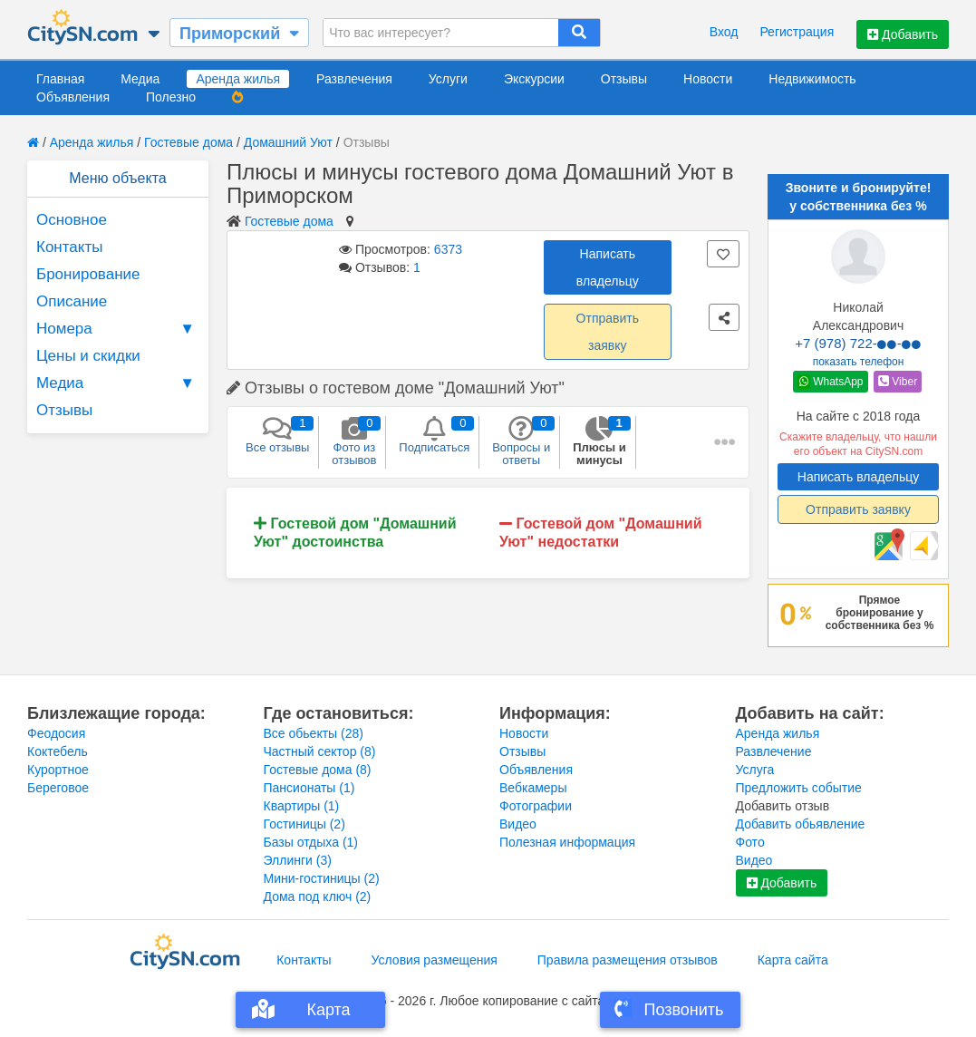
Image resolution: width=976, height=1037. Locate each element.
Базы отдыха (311, 842)
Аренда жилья (238, 79)
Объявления (73, 97)
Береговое (58, 787)
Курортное (58, 769)
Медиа (140, 79)
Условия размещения (435, 960)
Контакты (69, 247)
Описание (71, 301)
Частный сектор (320, 751)
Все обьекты (313, 733)
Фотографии (535, 806)
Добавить (902, 34)
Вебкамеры (532, 787)
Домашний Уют (288, 142)
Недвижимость (811, 79)
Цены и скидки (88, 355)
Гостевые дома (188, 142)
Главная (60, 79)
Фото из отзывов (354, 441)
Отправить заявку (607, 332)
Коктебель (57, 751)
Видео (517, 824)
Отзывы (624, 79)
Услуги (448, 79)
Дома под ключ (318, 896)
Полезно (171, 97)
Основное (71, 219)
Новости (707, 79)
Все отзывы (277, 435)
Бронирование (88, 274)
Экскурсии (534, 79)
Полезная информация (567, 842)
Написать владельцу (607, 267)
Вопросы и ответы (521, 441)
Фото (750, 842)
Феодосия (56, 733)
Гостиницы (304, 824)
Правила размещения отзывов (627, 960)
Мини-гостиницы (322, 878)
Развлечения (354, 79)
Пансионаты (309, 787)
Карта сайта (793, 960)
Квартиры (302, 806)
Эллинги (298, 860)
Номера (117, 329)
